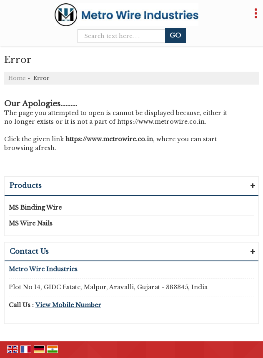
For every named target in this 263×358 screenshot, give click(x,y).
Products (26, 185)
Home (17, 78)
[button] (68, 305)
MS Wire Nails (31, 223)
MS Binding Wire (35, 207)
